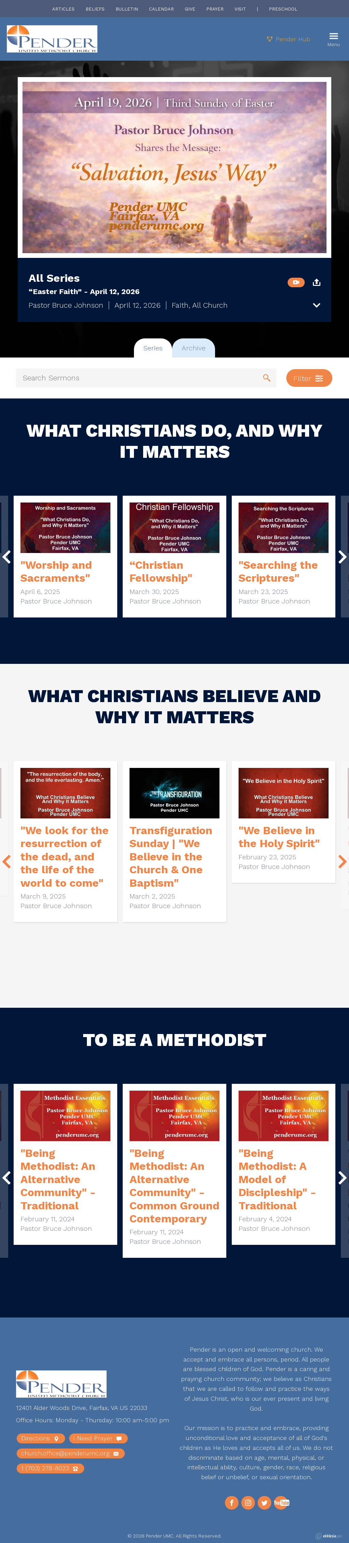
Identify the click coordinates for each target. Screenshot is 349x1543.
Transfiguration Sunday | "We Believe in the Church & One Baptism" (171, 856)
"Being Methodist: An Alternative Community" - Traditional (58, 1179)
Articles (63, 9)
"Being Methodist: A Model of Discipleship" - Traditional (277, 1179)
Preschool (283, 9)
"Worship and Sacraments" (56, 571)
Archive (194, 348)
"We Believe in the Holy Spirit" (279, 837)
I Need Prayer (97, 1438)
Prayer (215, 9)
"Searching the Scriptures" (278, 571)
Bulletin (127, 9)
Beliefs (95, 9)
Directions (40, 1438)
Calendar (161, 9)
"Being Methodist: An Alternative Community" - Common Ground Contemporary (174, 1186)
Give (190, 9)
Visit (240, 9)
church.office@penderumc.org (69, 1453)
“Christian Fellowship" (161, 571)
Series (153, 348)
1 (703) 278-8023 (49, 1468)
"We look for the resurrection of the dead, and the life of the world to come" (64, 856)
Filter (308, 378)
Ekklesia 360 (328, 1536)
